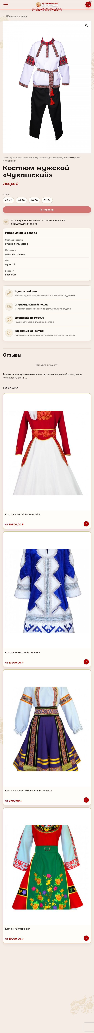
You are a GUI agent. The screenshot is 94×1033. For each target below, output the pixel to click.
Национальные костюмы (24, 157)
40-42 (8, 200)
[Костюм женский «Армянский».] (47, 461)
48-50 (34, 200)
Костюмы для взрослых (50, 157)
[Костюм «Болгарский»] (47, 875)
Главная (7, 157)
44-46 (21, 200)
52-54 (47, 200)
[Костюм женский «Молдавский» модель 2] (47, 737)
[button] (86, 25)
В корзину (47, 209)
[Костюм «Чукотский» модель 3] (47, 599)
